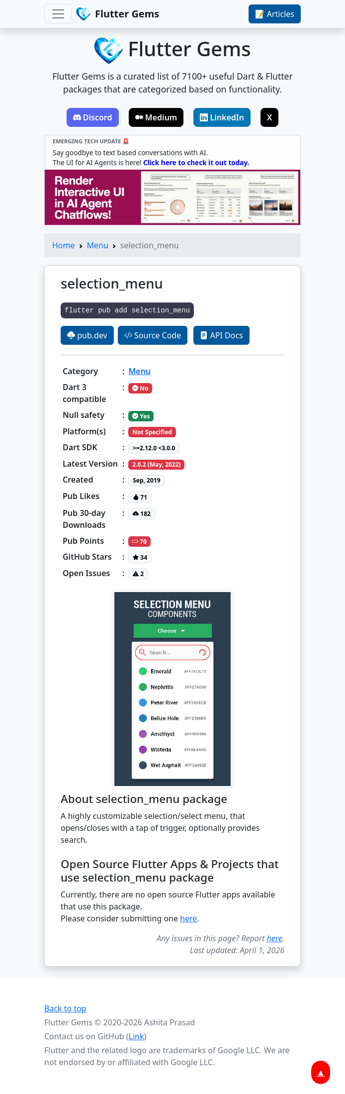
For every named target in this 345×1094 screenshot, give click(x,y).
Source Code (152, 335)
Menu (97, 245)
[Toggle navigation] (58, 14)
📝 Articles (274, 13)
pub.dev (87, 335)
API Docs (221, 335)
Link (136, 1036)
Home (63, 245)
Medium (156, 117)
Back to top (65, 1008)
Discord (92, 117)
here (188, 918)
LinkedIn (222, 117)
